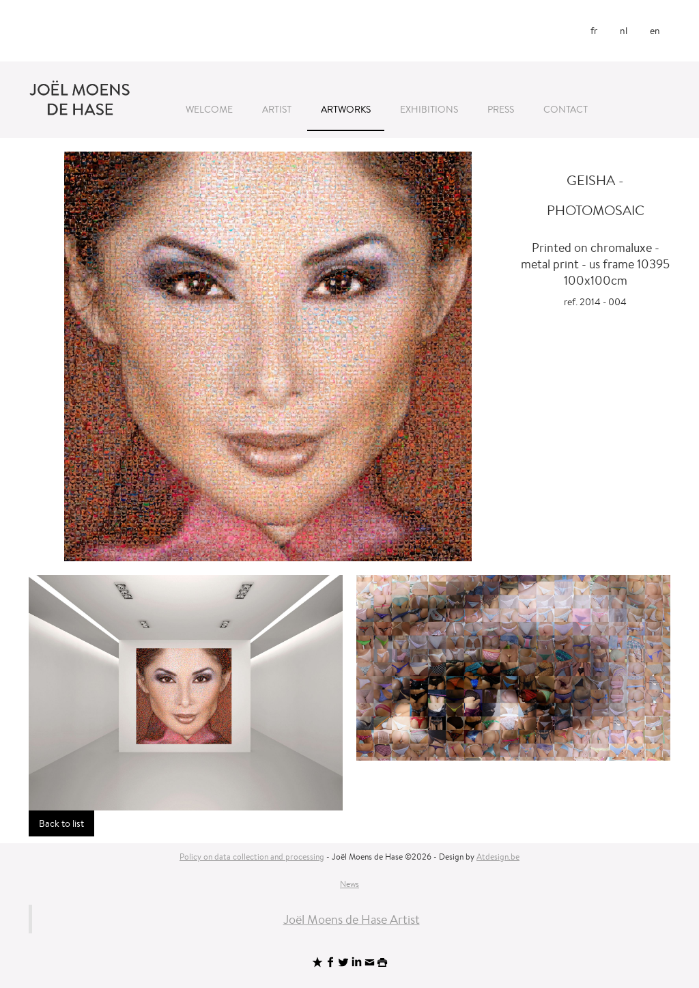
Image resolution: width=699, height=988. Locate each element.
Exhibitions (429, 109)
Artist (276, 109)
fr (593, 31)
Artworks (346, 109)
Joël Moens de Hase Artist (351, 919)
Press (500, 109)
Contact (565, 109)
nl (623, 31)
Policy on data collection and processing (252, 856)
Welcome (209, 109)
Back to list (61, 823)
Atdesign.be (497, 856)
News (349, 884)
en (655, 31)
